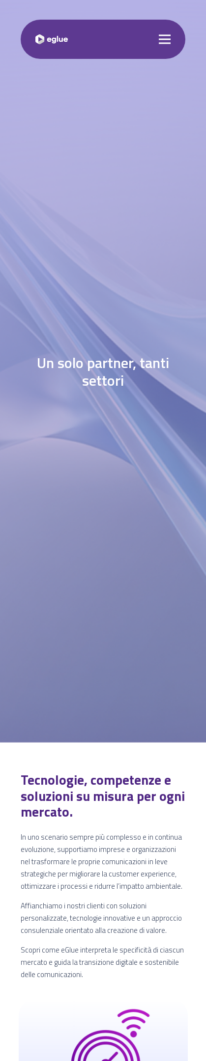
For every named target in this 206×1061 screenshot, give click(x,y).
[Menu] (165, 39)
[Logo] (51, 39)
